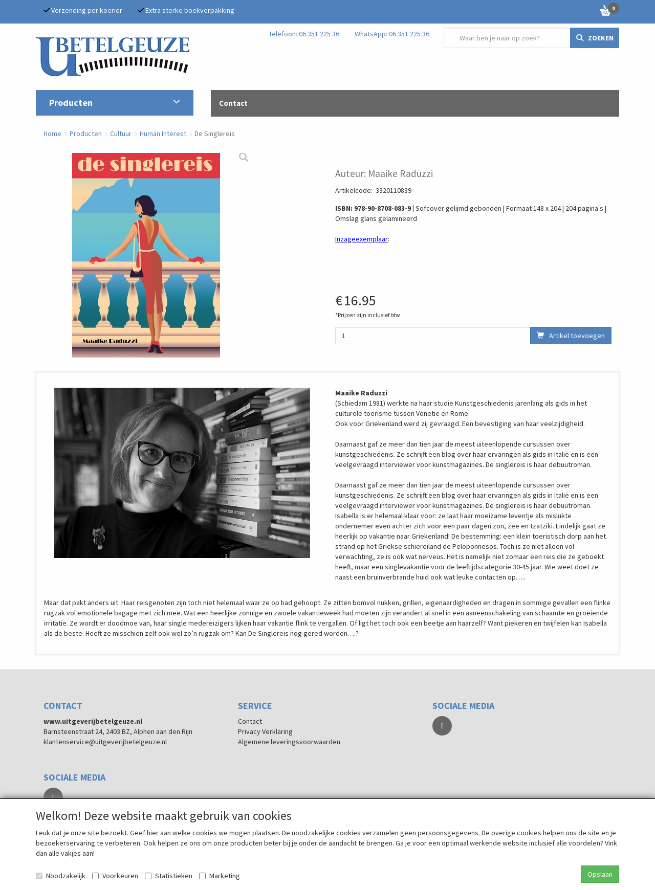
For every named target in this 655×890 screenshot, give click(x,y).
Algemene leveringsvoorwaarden (289, 741)
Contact (250, 721)
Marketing (219, 875)
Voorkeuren (115, 875)
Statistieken (168, 875)
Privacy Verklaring (265, 731)
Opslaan (600, 874)
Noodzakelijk (60, 875)
